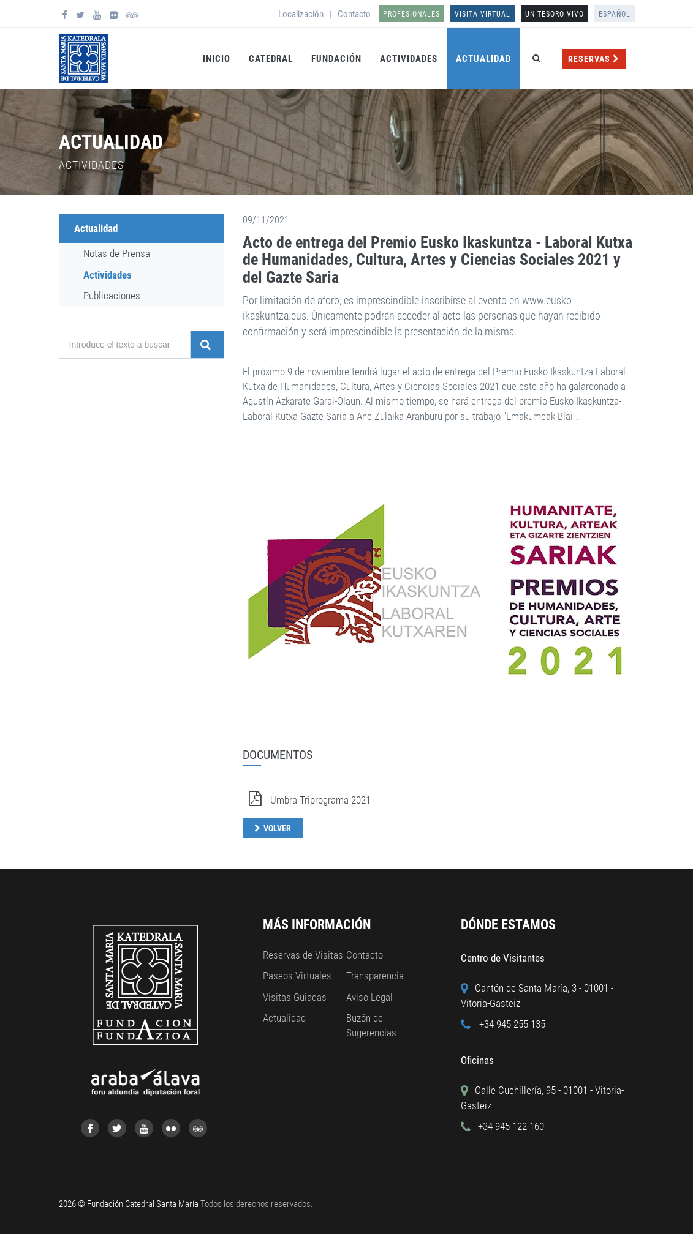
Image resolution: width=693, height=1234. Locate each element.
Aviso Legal (369, 997)
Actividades (408, 58)
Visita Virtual (482, 14)
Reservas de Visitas (303, 955)
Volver (277, 828)
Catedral (271, 58)
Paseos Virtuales (297, 976)
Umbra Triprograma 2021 (307, 800)
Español (615, 14)
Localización (301, 14)
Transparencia (375, 976)
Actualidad (483, 58)
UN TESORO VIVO (554, 14)
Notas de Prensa (116, 253)
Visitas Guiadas (295, 997)
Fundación (336, 58)
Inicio (216, 58)
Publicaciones (111, 296)
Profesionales (411, 14)
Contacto (354, 14)
